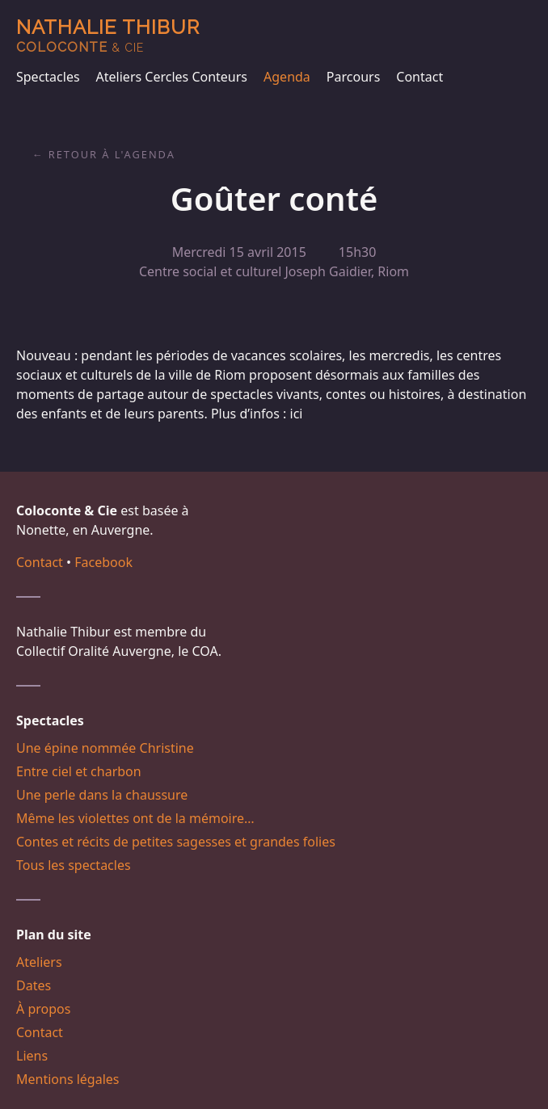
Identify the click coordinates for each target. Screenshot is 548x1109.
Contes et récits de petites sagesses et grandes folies (175, 842)
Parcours (353, 77)
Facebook (103, 562)
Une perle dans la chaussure (102, 795)
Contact (419, 77)
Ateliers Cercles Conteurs (171, 77)
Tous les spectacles (73, 865)
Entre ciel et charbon (78, 771)
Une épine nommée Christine (105, 748)
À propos (43, 1009)
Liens (32, 1056)
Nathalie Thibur (108, 35)
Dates (33, 985)
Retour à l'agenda (111, 154)
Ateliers (39, 962)
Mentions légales (68, 1079)
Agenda (286, 77)
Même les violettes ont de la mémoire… (135, 818)
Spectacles (48, 77)
